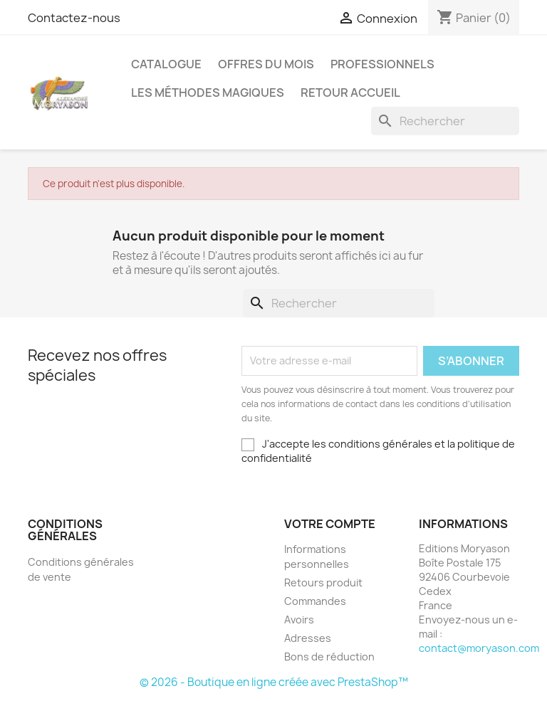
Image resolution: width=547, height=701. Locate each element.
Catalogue (166, 64)
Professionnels (382, 64)
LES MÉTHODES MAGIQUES (207, 92)
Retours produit (323, 582)
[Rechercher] (445, 121)
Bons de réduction (329, 656)
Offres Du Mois (266, 64)
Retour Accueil (350, 92)
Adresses (307, 638)
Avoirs (299, 619)
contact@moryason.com (479, 648)
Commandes (315, 601)
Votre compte (329, 524)
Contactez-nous (74, 18)
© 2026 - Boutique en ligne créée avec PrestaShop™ (274, 682)
